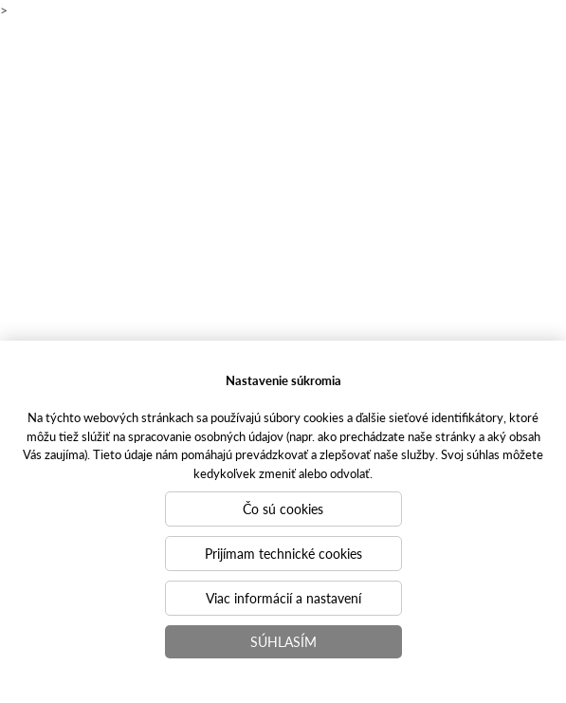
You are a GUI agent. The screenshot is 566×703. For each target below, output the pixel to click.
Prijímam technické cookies (283, 553)
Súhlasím (283, 641)
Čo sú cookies (283, 508)
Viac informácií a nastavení (283, 597)
